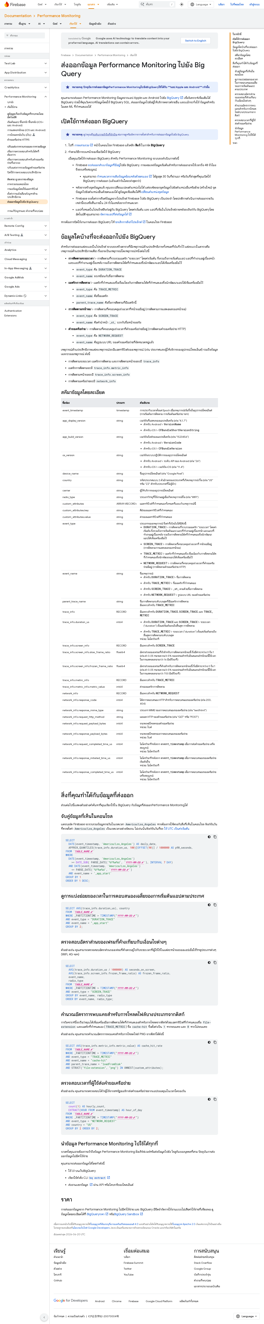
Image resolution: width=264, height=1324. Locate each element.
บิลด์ (40, 4)
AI (39, 23)
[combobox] (157, 4)
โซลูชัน (77, 4)
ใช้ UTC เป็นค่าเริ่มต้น (176, 829)
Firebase (66, 55)
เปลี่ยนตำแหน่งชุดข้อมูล (155, 192)
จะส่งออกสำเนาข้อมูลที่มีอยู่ (104, 165)
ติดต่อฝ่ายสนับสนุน (204, 1257)
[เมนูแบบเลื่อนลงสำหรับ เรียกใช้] (66, 4)
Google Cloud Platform (159, 1301)
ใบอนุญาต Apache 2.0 (184, 1224)
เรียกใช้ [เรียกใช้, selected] (73, 23)
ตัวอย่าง (112, 23)
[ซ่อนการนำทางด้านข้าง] (44, 1317)
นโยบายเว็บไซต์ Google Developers (91, 1227)
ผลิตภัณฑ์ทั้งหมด (189, 1301)
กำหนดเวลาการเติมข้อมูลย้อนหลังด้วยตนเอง (122, 176)
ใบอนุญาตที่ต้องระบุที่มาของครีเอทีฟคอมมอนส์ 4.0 (114, 1224)
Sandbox (126, 1214)
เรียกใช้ (58, 4)
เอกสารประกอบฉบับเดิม (207, 1286)
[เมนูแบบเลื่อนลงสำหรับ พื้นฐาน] (30, 23)
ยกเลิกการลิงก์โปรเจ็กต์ (128, 222)
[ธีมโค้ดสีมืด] (209, 837)
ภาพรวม (8, 23)
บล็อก (221, 4)
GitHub (58, 1280)
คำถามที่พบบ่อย (202, 1280)
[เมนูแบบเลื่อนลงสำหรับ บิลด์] (46, 4)
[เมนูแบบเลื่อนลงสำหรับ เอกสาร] (99, 4)
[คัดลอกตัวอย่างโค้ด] (215, 837)
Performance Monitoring (58, 16)
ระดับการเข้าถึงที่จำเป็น (105, 134)
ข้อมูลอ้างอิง (95, 23)
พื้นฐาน (22, 23)
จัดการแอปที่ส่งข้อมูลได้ (114, 214)
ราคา (95, 1214)
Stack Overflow (203, 1262)
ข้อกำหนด (59, 1316)
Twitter (128, 1268)
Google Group (202, 1268)
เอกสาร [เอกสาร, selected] (91, 4)
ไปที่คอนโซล (237, 4)
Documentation (17, 16)
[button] (21, 63)
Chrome (116, 1301)
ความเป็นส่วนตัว (76, 1316)
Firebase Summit (133, 1262)
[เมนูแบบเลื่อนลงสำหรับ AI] (45, 23)
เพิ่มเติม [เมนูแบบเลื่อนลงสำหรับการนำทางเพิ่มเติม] (111, 4)
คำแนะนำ (58, 1257)
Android (99, 1301)
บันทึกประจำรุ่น (202, 1274)
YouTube (128, 1274)
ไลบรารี (57, 1274)
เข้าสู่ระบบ (255, 4)
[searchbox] (24, 35)
